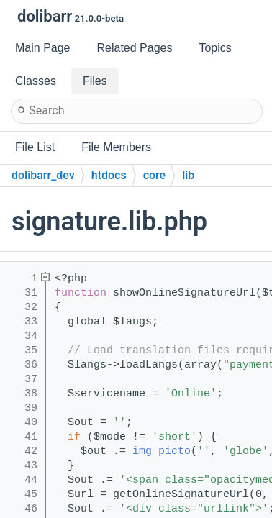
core (154, 175)
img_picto (161, 451)
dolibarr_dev (43, 175)
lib (188, 175)
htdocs (109, 175)
